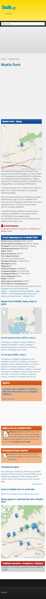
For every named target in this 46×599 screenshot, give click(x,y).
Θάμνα (31, 342)
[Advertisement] (23, 40)
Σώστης (4, 349)
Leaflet (23, 169)
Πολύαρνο (15, 374)
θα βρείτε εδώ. (17, 221)
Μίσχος (29, 344)
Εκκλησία (4, 474)
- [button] (4, 130)
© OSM (30, 169)
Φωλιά (24, 349)
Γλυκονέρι (32, 361)
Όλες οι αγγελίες (8, 399)
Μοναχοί (37, 369)
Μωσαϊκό (6, 372)
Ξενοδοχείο (29, 476)
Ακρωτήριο (32, 471)
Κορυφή (39, 474)
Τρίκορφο (13, 349)
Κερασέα (4, 344)
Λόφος (8, 476)
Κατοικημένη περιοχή (21, 474)
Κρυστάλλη (14, 344)
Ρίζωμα (32, 347)
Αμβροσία (25, 359)
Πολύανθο (23, 347)
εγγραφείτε (25, 567)
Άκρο (3, 471)
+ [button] (4, 126)
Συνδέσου (27, 439)
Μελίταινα (5, 369)
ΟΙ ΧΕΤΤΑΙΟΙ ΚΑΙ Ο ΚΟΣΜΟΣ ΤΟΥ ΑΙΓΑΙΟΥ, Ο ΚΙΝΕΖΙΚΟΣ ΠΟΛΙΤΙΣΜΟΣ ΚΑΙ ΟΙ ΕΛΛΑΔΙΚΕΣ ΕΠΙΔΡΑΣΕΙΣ (20, 392)
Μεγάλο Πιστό (29, 296)
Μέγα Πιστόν (6, 494)
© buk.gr (39, 169)
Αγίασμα (6, 342)
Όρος (22, 471)
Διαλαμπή (4, 364)
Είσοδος (9, 14)
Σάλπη (32, 374)
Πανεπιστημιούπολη (8, 347)
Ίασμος (27, 364)
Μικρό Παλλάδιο (18, 369)
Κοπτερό (13, 367)
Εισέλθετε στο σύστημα (10, 567)
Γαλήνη (23, 361)
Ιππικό (34, 364)
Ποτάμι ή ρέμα (6, 479)
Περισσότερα (37, 484)
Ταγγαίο (13, 377)
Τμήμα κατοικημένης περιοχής (28, 479)
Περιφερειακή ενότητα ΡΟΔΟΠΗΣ (21, 291)
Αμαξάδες (15, 359)
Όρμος (11, 471)
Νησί (17, 476)
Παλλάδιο (16, 372)
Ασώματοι (16, 342)
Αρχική (3, 59)
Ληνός (22, 344)
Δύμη (24, 342)
